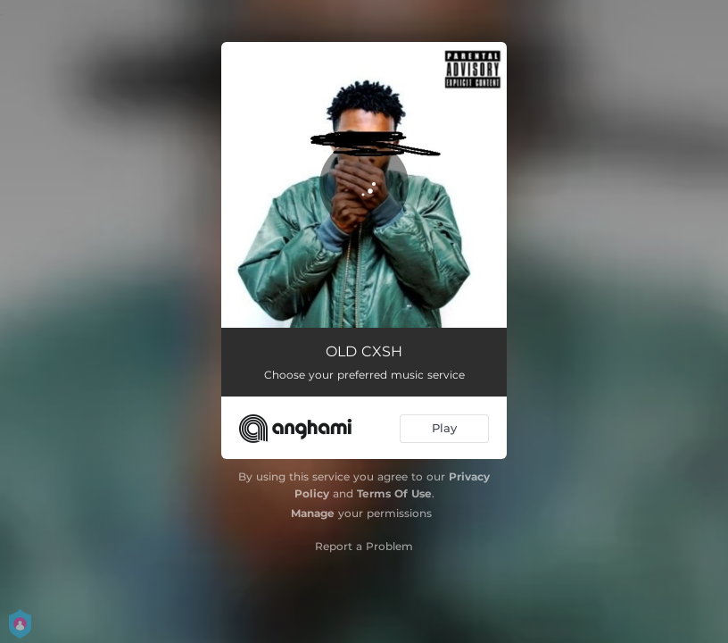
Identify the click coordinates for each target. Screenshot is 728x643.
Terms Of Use (394, 493)
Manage (313, 513)
